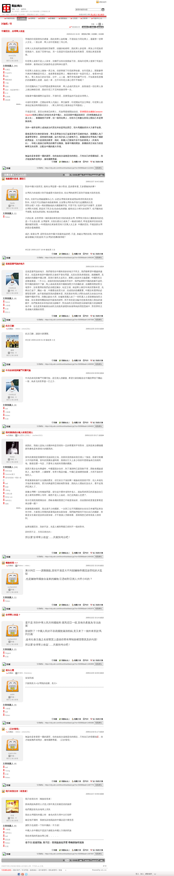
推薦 (101, 34)
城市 (7, 14)
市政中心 (96, 18)
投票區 (41, 18)
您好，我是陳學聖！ (12, 90)
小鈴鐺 (7, 305)
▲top (104, 866)
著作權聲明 (42, 870)
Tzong (7, 771)
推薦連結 (63, 18)
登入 (137, 874)
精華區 (31, 18)
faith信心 (8, 500)
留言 (8, 61)
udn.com (103, 870)
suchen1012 (12, 587)
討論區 (21, 18)
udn (3, 14)
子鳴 (7, 83)
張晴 (7, 504)
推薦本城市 (25, 11)
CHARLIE (12, 288)
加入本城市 (15, 11)
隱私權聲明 (52, 870)
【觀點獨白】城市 (32, 14)
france (7, 302)
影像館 (51, 18)
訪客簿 (83, 18)
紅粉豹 (7, 97)
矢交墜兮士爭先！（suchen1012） (31, 435)
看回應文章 (74, 27)
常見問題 (25, 870)
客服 (60, 870)
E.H (6, 93)
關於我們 (16, 870)
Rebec (7, 217)
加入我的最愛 (34, 11)
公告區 (73, 18)
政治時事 (21, 14)
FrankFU (8, 73)
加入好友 (14, 61)
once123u (12, 56)
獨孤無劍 (8, 80)
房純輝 (7, 100)
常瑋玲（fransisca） (25, 673)
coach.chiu (12, 753)
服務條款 (33, 870)
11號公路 (8, 494)
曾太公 (7, 312)
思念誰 (7, 840)
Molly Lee (8, 497)
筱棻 (7, 487)
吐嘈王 (7, 70)
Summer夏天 (10, 474)
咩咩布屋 (8, 471)
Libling (7, 490)
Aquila (12, 203)
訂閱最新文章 (45, 11)
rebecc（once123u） (23, 329)
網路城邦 (102, 2)
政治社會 (14, 14)
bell (6, 409)
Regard (8, 653)
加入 (142, 874)
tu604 (12, 695)
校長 (7, 76)
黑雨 (7, 87)
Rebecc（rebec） (24, 566)
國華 (12, 350)
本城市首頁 (9, 18)
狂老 (17, 9)
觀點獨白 (17, 5)
